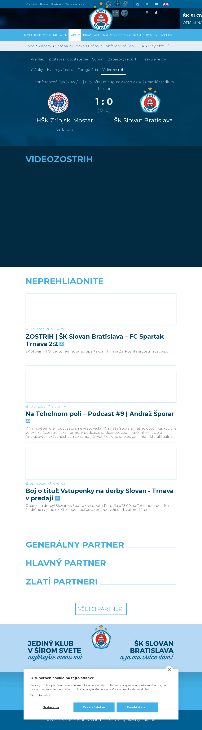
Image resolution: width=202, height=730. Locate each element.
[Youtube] (156, 4)
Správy (87, 35)
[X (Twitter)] (147, 4)
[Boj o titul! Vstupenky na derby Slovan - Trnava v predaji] (101, 464)
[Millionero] (140, 573)
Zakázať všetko (94, 707)
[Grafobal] (62, 573)
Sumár (98, 59)
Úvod (28, 35)
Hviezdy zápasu (60, 70)
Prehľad (37, 59)
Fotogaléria (88, 70)
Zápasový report (122, 59)
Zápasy (45, 46)
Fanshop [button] (165, 35)
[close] (169, 669)
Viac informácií (40, 695)
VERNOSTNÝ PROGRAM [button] (125, 35)
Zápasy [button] (75, 35)
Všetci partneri (101, 609)
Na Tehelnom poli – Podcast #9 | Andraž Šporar (100, 416)
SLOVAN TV (150, 35)
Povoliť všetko (137, 707)
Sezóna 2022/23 (68, 46)
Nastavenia (51, 707)
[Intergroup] (62, 592)
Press (44, 4)
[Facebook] (137, 4)
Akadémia (101, 35)
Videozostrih (113, 70)
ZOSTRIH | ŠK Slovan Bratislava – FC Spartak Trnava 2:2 (95, 340)
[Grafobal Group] (140, 592)
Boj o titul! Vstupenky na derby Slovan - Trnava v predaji (100, 494)
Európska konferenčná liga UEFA (115, 46)
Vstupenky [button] (50, 35)
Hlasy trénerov (153, 59)
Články (37, 70)
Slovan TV (58, 329)
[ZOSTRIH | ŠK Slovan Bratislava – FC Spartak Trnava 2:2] (101, 309)
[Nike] (101, 555)
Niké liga (58, 483)
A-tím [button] (63, 35)
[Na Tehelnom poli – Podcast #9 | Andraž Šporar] (101, 387)
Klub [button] (37, 35)
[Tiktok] (156, 12)
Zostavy (68, 59)
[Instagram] (147, 12)
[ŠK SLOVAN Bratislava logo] (101, 15)
